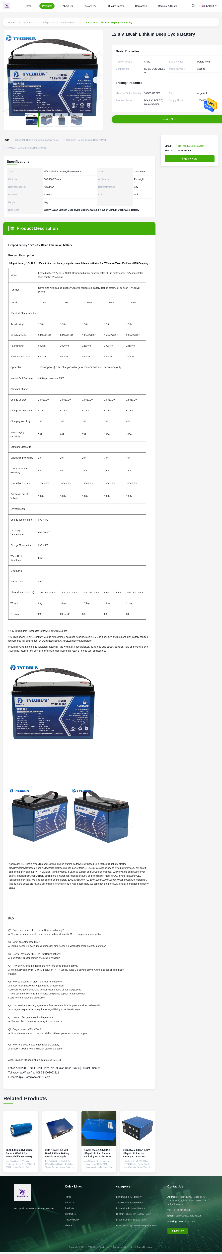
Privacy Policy (72, 1219)
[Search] (193, 6)
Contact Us (141, 6)
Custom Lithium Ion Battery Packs (133, 1214)
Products (47, 6)
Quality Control (116, 6)
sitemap (69, 1225)
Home (28, 6)
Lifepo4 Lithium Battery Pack (131, 1219)
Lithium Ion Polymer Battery (130, 1208)
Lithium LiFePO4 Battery (129, 1196)
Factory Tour (90, 6)
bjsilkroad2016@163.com (191, 146)
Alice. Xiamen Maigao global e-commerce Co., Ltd (36, 1060)
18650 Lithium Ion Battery (129, 1202)
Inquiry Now (189, 158)
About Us (68, 6)
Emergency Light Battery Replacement (136, 1225)
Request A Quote (167, 6)
